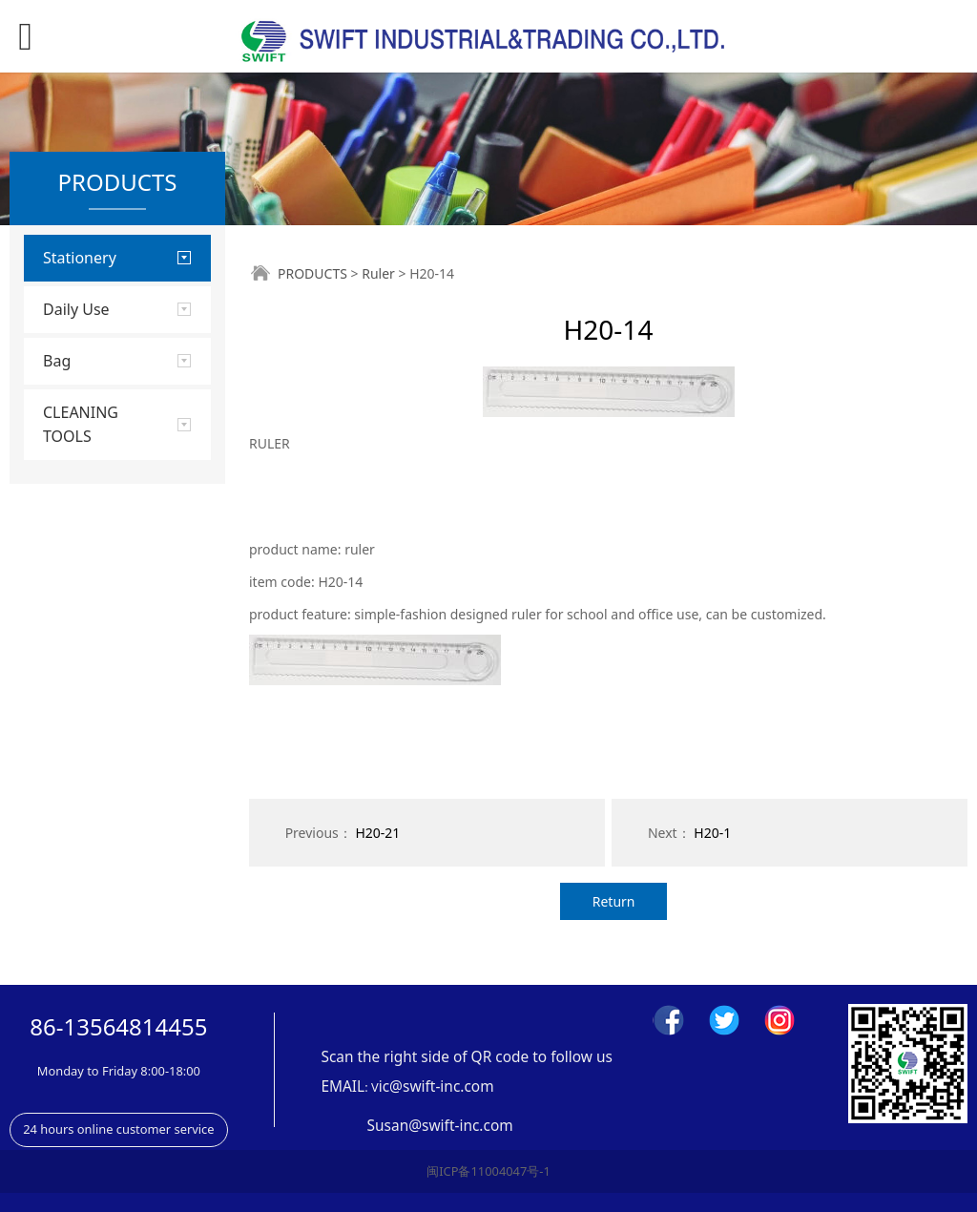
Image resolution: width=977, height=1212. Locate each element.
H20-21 (377, 833)
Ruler (378, 273)
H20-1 (712, 833)
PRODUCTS (312, 273)
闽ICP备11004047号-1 (488, 1171)
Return (613, 901)
